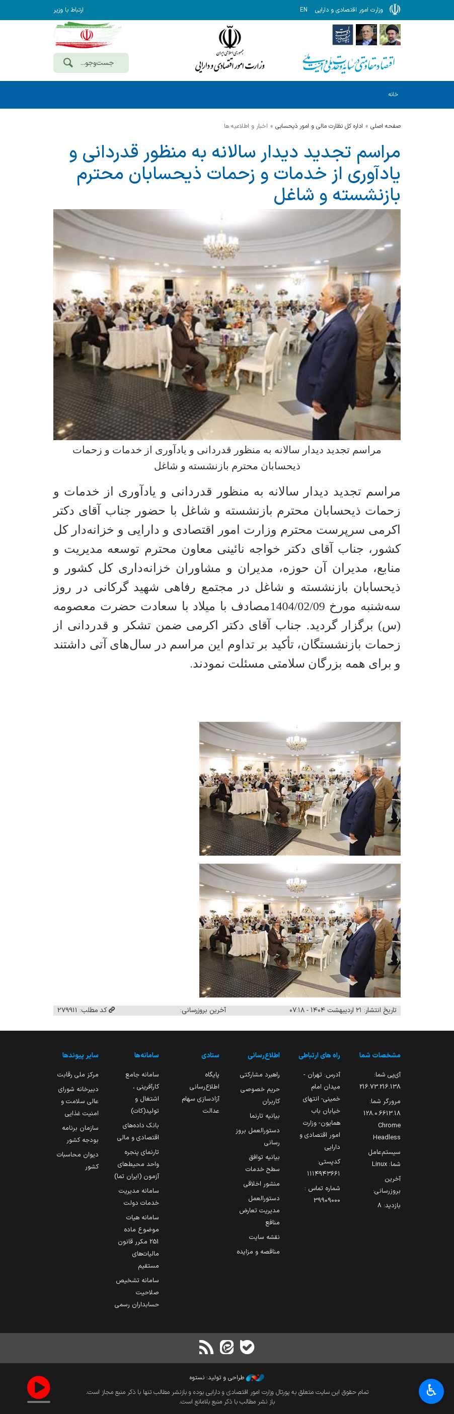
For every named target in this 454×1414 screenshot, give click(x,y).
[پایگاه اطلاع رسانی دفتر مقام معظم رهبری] (390, 34)
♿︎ (431, 1391)
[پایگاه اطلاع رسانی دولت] (342, 34)
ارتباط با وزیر (68, 10)
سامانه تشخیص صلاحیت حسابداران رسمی (137, 1292)
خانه (393, 95)
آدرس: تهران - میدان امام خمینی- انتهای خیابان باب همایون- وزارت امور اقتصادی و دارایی (319, 1111)
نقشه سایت (264, 1237)
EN (304, 10)
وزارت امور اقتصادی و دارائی (229, 49)
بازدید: (389, 1205)
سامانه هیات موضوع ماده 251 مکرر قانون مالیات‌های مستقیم (138, 1242)
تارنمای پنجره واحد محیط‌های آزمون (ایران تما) (136, 1164)
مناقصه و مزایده (258, 1252)
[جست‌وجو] (68, 64)
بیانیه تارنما (265, 1116)
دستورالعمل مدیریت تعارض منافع (259, 1210)
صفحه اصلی (385, 126)
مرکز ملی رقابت (78, 1074)
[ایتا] (227, 1348)
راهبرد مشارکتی (260, 1074)
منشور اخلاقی (262, 1184)
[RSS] (207, 1348)
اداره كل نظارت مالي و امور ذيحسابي (319, 126)
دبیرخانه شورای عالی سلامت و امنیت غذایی (78, 1101)
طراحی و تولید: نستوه (227, 1377)
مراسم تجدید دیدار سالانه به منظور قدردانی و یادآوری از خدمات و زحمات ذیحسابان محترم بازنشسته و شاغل (235, 174)
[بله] (247, 1348)
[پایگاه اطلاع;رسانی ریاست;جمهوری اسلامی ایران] (366, 34)
